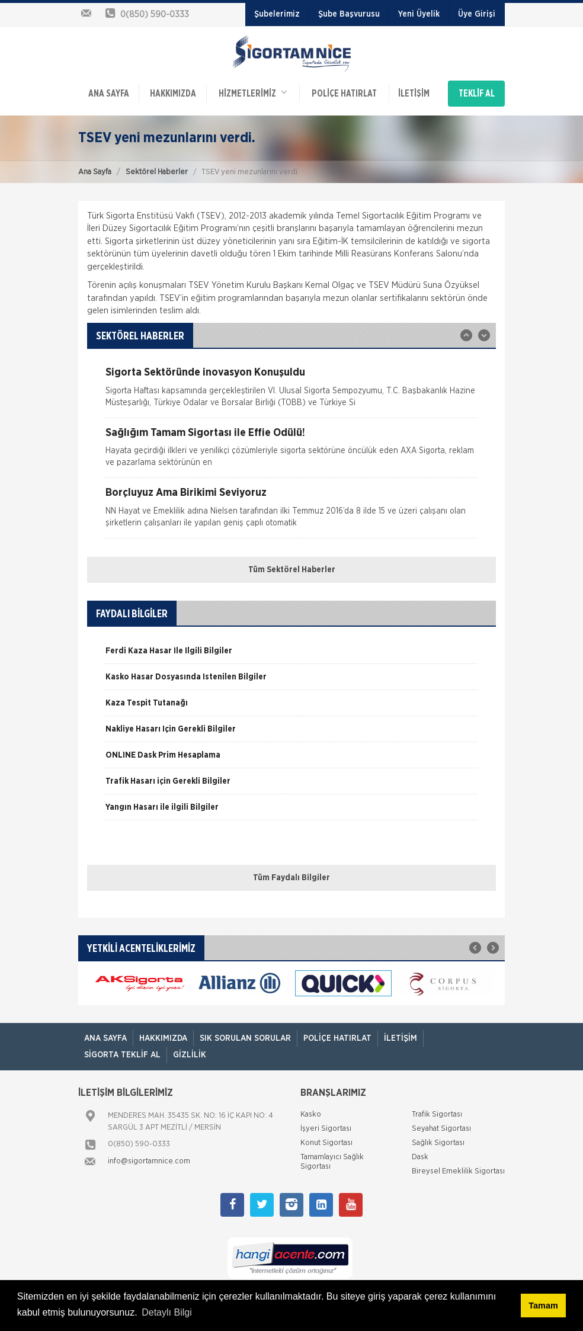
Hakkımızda (173, 93)
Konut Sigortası (326, 1143)
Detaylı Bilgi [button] (166, 1312)
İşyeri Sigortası (325, 1129)
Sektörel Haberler (157, 172)
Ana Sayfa (94, 172)
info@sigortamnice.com (149, 1161)
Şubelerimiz (277, 14)
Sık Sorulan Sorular (245, 1038)
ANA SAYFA (108, 93)
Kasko (310, 1114)
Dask (420, 1157)
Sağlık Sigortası (438, 1143)
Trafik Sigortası (437, 1114)
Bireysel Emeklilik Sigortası (458, 1171)
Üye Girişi (476, 14)
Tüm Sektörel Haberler (291, 570)
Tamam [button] (543, 1305)
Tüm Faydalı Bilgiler (291, 878)
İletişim (414, 93)
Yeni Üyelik (419, 14)
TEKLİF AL (477, 93)
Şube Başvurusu (349, 14)
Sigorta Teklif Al (122, 1055)
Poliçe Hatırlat (344, 93)
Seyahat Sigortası (441, 1129)
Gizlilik (189, 1055)
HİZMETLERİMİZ (253, 92)
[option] (291, 392)
